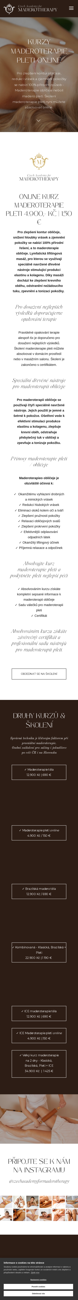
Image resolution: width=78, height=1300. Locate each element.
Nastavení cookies (38, 1280)
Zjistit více (35, 1272)
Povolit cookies (38, 1287)
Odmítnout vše (38, 1294)
